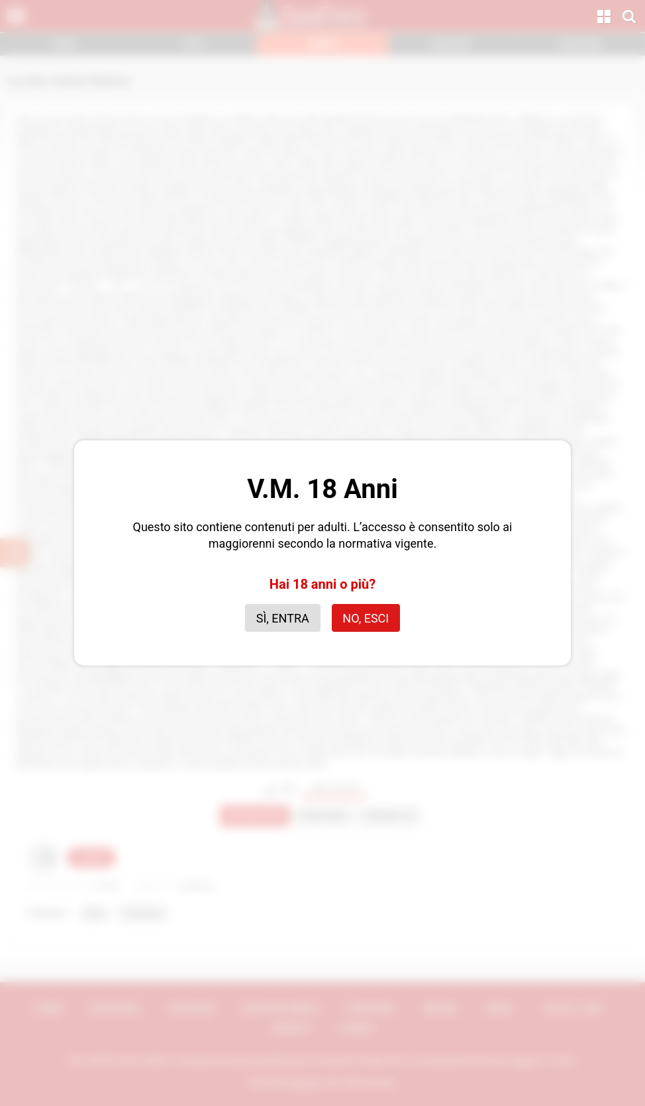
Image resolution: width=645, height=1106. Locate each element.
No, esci (365, 618)
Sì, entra (282, 618)
